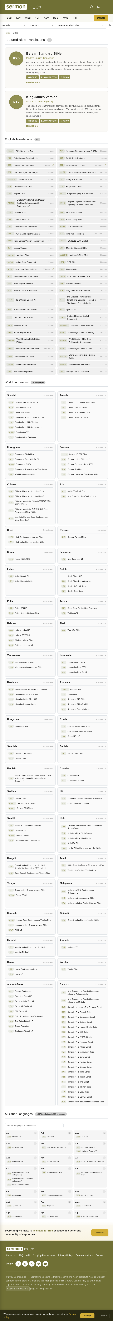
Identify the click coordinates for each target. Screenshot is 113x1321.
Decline (103, 1316)
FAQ (21, 1255)
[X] (25, 1264)
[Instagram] (32, 1264)
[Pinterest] (38, 1264)
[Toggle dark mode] (98, 6)
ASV (46, 17)
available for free (43, 1230)
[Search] (91, 7)
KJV (18, 17)
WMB (66, 17)
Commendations (84, 1255)
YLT (37, 17)
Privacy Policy (65, 1255)
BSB (9, 17)
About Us (11, 1255)
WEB (28, 17)
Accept (87, 1316)
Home (7, 33)
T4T (75, 17)
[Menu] (105, 7)
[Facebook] (18, 1264)
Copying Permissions (44, 1255)
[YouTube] (45, 1264)
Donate (101, 18)
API (28, 1255)
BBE (55, 17)
